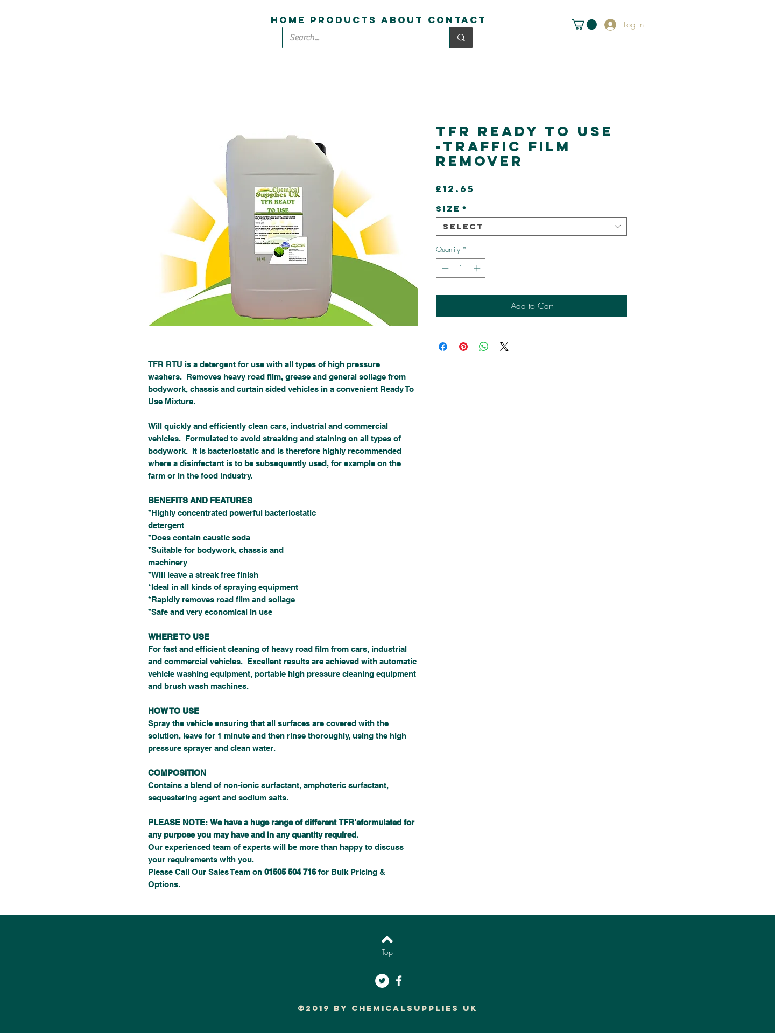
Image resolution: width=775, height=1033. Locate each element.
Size (452, 209)
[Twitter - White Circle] (382, 981)
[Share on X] (504, 346)
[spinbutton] (460, 268)
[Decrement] (444, 268)
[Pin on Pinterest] (463, 346)
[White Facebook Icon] (399, 981)
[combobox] (531, 226)
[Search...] (358, 37)
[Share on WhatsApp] (483, 346)
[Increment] (477, 268)
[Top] (387, 952)
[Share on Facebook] (442, 346)
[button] (584, 24)
